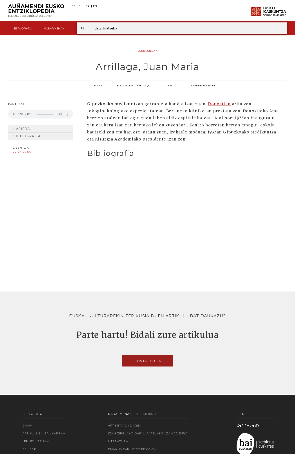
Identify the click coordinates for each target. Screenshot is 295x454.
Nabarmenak (53, 28)
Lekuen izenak (35, 441)
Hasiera (21, 129)
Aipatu (171, 85)
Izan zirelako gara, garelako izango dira (148, 433)
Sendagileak (147, 50)
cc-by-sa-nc (22, 151)
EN (95, 6)
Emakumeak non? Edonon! (133, 449)
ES (73, 6)
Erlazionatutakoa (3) (133, 85)
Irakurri (95, 85)
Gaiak (27, 425)
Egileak (29, 449)
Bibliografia (27, 136)
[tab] (183, 153)
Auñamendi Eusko (36, 10)
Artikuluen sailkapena (43, 433)
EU (80, 6)
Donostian (219, 104)
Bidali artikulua (147, 361)
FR (88, 6)
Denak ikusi (146, 414)
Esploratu (23, 28)
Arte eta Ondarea (125, 425)
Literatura (118, 441)
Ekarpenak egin (203, 85)
